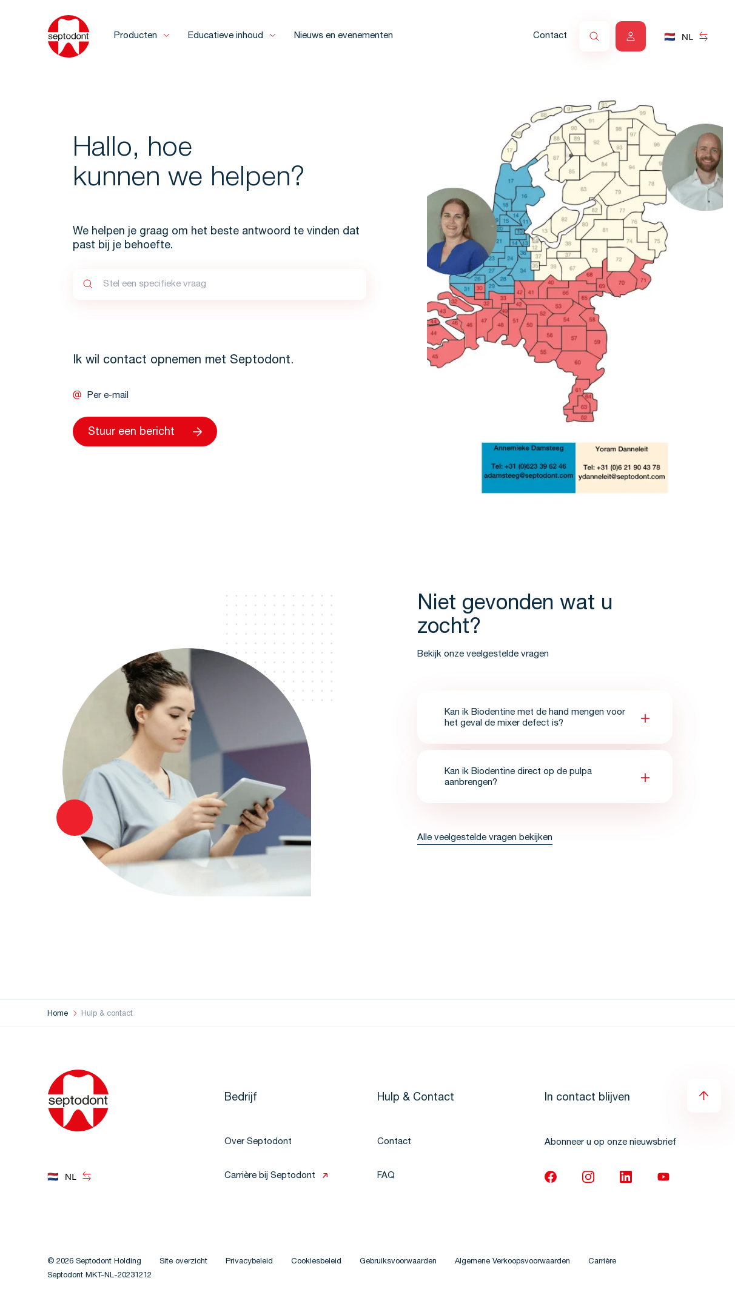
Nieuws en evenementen (343, 36)
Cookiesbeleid (316, 1262)
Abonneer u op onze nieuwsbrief (610, 1142)
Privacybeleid (249, 1262)
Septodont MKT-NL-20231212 (99, 1276)
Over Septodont (258, 1142)
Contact (550, 36)
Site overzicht (183, 1262)
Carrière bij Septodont (269, 1175)
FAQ (386, 1175)
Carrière (602, 1262)
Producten (135, 36)
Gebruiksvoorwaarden (398, 1262)
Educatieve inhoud (225, 36)
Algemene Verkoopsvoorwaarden (512, 1262)
